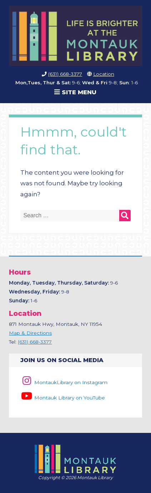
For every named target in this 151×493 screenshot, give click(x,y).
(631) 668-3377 (65, 74)
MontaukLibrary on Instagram (63, 382)
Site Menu (75, 92)
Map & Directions (30, 333)
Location (103, 74)
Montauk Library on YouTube (62, 398)
